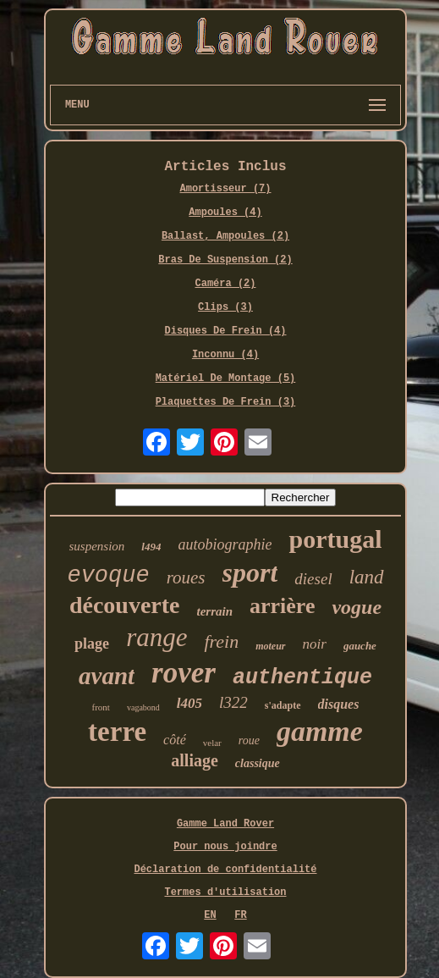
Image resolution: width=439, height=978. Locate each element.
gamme (320, 731)
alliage (194, 760)
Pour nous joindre (225, 847)
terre (117, 731)
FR (240, 915)
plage (91, 643)
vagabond (143, 707)
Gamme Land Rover (225, 824)
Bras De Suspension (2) (225, 260)
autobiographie (225, 544)
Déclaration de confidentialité (225, 870)
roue (249, 740)
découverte (124, 605)
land (366, 577)
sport (250, 572)
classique (257, 763)
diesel (313, 579)
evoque (108, 575)
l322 (233, 702)
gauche (359, 645)
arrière (282, 606)
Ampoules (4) (225, 212)
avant (106, 675)
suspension (97, 546)
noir (315, 644)
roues (186, 577)
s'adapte (283, 705)
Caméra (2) (225, 284)
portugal (334, 539)
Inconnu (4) (225, 355)
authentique (302, 678)
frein (221, 641)
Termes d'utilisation (225, 892)
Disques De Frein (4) (225, 331)
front (101, 707)
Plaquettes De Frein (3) (226, 402)
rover (183, 672)
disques (338, 704)
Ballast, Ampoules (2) (225, 236)
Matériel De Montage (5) (226, 378)
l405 (189, 703)
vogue (356, 607)
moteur (270, 646)
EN (210, 915)
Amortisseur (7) (225, 189)
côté (174, 739)
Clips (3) (225, 307)
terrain (214, 611)
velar (212, 743)
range (156, 637)
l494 (151, 546)
